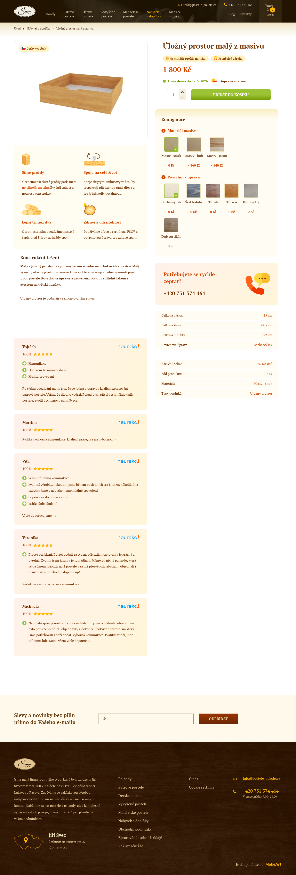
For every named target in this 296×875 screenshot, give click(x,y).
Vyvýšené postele (132, 804)
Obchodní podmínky (135, 829)
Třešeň (231, 202)
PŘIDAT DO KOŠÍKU (231, 94)
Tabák (213, 202)
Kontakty (245, 14)
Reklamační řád (130, 846)
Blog (231, 14)
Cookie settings (201, 787)
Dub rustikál (171, 236)
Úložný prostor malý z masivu (75, 28)
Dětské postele (130, 796)
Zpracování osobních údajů (140, 838)
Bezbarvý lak (171, 202)
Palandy (49, 14)
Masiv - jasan (217, 156)
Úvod (17, 28)
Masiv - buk (194, 156)
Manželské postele (133, 812)
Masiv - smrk (171, 156)
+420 (184, 293)
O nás (193, 779)
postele (69, 14)
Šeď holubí (193, 202)
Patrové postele (131, 787)
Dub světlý (251, 202)
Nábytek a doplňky (38, 28)
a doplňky (154, 14)
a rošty (175, 14)
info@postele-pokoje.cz (199, 5)
